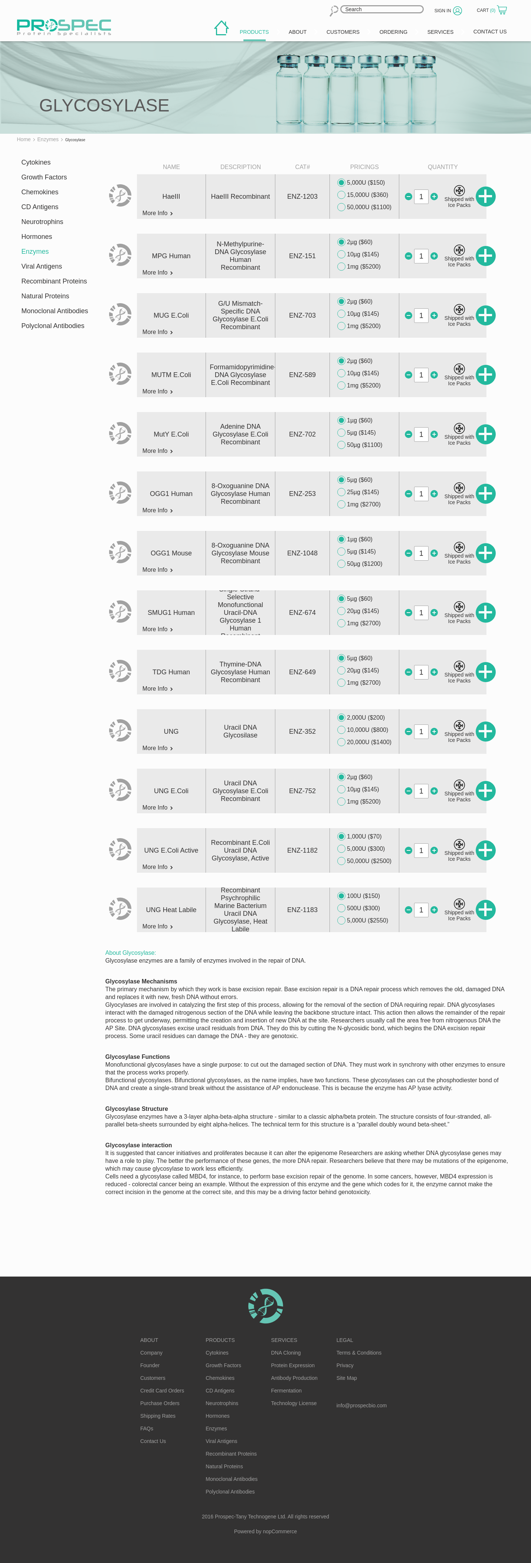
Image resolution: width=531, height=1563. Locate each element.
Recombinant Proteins (54, 281)
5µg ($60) (355, 480)
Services (284, 1340)
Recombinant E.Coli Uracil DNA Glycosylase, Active (240, 850)
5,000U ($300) (361, 849)
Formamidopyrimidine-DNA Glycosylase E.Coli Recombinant (243, 374)
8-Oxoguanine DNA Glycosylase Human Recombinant (240, 493)
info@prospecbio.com (362, 1405)
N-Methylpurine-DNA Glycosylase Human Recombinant (240, 255)
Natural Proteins (45, 296)
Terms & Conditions (359, 1353)
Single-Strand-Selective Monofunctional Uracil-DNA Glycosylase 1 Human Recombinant (240, 613)
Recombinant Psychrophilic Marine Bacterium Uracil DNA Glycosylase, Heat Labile (241, 909)
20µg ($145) (358, 611)
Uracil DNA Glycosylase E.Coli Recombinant (240, 790)
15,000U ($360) (362, 195)
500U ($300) (358, 908)
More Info (157, 213)
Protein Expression (293, 1365)
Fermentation (286, 1391)
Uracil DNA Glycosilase (240, 731)
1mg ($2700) (359, 504)
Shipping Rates (158, 1416)
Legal (345, 1340)
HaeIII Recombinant (240, 196)
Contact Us (153, 1441)
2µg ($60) (355, 242)
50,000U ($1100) (364, 207)
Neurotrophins (42, 222)
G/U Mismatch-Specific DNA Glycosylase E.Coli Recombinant (240, 315)
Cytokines (36, 162)
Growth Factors (44, 177)
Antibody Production (294, 1378)
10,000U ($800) (362, 730)
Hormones (37, 236)
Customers (152, 1378)
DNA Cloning (286, 1353)
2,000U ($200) (361, 718)
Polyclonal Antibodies (53, 326)
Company (151, 1353)
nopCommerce (280, 1531)
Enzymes (35, 251)
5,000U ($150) (361, 183)
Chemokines (40, 192)
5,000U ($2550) (362, 921)
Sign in (443, 10)
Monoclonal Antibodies (55, 311)
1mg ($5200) (359, 267)
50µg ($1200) (360, 564)
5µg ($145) (356, 433)
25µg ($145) (358, 492)
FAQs (146, 1428)
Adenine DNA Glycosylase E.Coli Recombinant (240, 434)
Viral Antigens (42, 266)
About (149, 1340)
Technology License (294, 1403)
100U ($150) (358, 896)
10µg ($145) (358, 254)
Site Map (347, 1378)
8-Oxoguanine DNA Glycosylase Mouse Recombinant (240, 553)
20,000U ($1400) (364, 742)
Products (220, 1340)
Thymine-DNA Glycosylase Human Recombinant (240, 672)
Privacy (345, 1365)
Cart (487, 10)
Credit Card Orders (162, 1391)
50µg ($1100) (360, 445)
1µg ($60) (355, 420)
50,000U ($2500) (364, 861)
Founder (150, 1365)
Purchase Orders (160, 1403)
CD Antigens (40, 207)
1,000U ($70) (359, 837)
